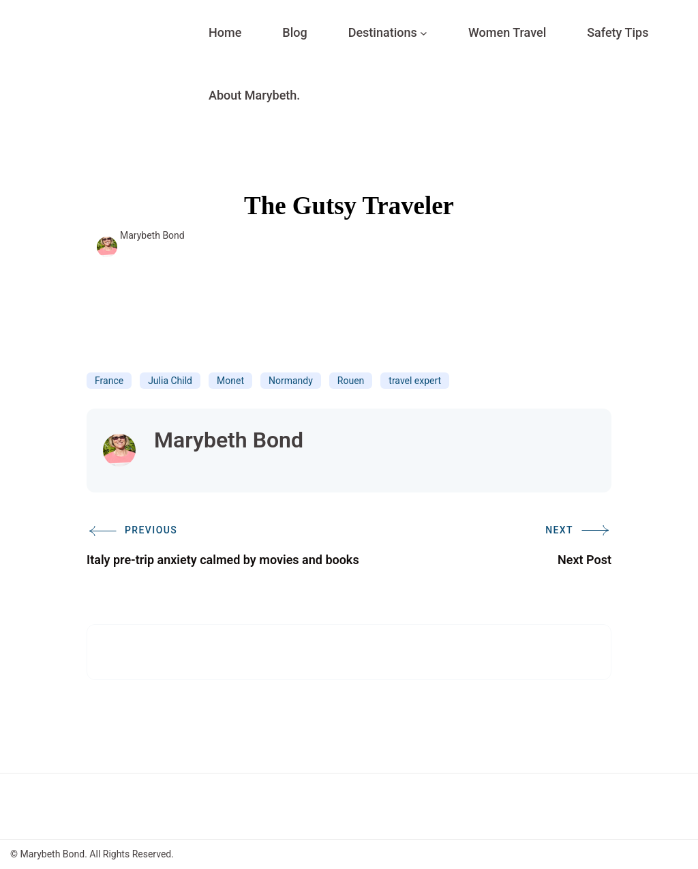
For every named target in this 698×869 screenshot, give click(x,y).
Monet (230, 380)
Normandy (291, 380)
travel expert (415, 380)
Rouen (350, 380)
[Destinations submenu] (423, 33)
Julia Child (170, 380)
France (109, 380)
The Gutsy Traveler (349, 206)
